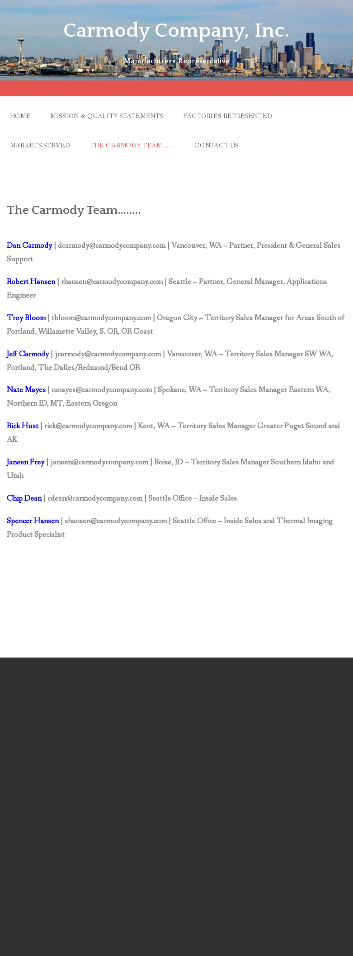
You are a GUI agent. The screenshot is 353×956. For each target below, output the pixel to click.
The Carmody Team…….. (132, 146)
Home (20, 116)
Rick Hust (22, 426)
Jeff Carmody (29, 354)
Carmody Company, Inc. (176, 31)
